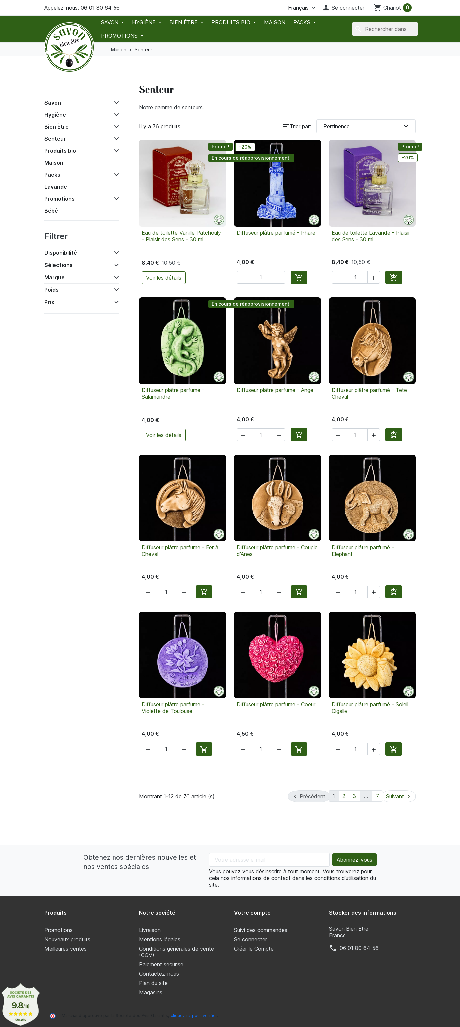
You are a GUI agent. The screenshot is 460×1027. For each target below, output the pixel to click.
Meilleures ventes (65, 948)
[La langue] (294, 8)
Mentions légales (159, 938)
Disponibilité (60, 252)
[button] (343, 8)
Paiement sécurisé (161, 963)
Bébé (51, 210)
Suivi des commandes (260, 929)
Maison (274, 22)
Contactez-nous (159, 973)
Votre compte (252, 912)
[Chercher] (385, 29)
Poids (51, 289)
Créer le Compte (254, 948)
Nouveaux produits (67, 938)
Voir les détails (163, 277)
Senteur (55, 138)
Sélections (58, 265)
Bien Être (184, 22)
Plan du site (153, 982)
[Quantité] (261, 277)
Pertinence (366, 126)
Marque (54, 277)
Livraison (150, 929)
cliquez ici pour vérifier (194, 1014)
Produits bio (231, 22)
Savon (110, 22)
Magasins (150, 991)
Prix (49, 302)
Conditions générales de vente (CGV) (176, 951)
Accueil (58, 87)
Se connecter (250, 938)
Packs (302, 22)
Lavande (55, 186)
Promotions (120, 35)
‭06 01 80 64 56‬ (359, 947)
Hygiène (144, 22)
